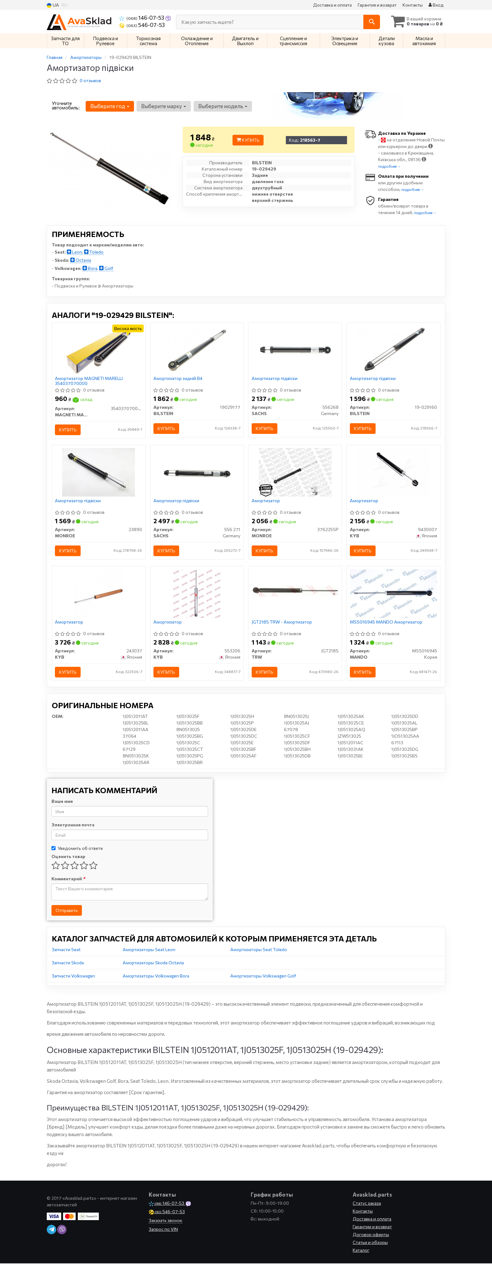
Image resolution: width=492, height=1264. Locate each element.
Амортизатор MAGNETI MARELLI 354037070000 (89, 381)
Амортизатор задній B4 (177, 378)
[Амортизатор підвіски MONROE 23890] (98, 472)
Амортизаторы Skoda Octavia (153, 963)
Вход (436, 5)
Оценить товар (68, 857)
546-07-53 (142, 24)
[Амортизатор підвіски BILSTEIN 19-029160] (393, 349)
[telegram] (51, 1230)
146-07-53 (142, 17)
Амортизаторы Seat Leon (149, 950)
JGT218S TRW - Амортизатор (282, 622)
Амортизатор (266, 500)
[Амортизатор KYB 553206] (197, 593)
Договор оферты (371, 1235)
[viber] (62, 1230)
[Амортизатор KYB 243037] (98, 593)
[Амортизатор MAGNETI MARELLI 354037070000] (98, 349)
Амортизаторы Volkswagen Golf (263, 976)
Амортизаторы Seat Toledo (258, 950)
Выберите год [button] (109, 106)
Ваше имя (62, 801)
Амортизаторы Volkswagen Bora (156, 976)
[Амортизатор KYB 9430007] (393, 472)
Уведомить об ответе (77, 848)
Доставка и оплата (332, 5)
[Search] (371, 22)
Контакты (413, 5)
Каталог (361, 1250)
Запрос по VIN (163, 1229)
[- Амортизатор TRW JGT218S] (295, 590)
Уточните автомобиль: (66, 105)
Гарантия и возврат (377, 5)
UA (53, 5)
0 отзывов (90, 80)
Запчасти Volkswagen (73, 976)
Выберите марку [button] (163, 106)
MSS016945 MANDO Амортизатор (386, 622)
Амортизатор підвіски (274, 378)
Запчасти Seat (66, 950)
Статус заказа (367, 1203)
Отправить (67, 911)
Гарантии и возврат (372, 1227)
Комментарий (68, 879)
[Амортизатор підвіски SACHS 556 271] (196, 472)
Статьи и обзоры (370, 1243)
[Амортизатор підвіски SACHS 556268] (295, 349)
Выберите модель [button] (222, 106)
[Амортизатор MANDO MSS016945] (393, 593)
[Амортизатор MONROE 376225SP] (295, 472)
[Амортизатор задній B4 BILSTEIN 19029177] (196, 349)
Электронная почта (72, 825)
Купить (248, 140)
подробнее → (389, 166)
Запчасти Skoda (68, 963)
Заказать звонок (165, 1221)
